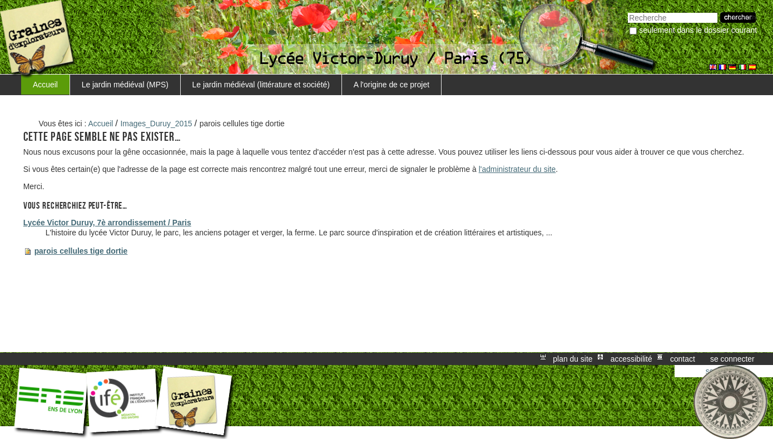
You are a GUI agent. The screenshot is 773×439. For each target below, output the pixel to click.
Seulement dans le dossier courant (698, 30)
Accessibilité (631, 358)
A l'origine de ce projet (391, 84)
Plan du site (572, 358)
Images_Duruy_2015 (156, 123)
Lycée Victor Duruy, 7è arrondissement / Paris (107, 222)
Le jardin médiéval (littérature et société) (261, 84)
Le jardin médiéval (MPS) (125, 84)
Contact (682, 358)
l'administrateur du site (517, 169)
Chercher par (627, 11)
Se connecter (732, 358)
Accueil (45, 84)
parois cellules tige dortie (81, 250)
